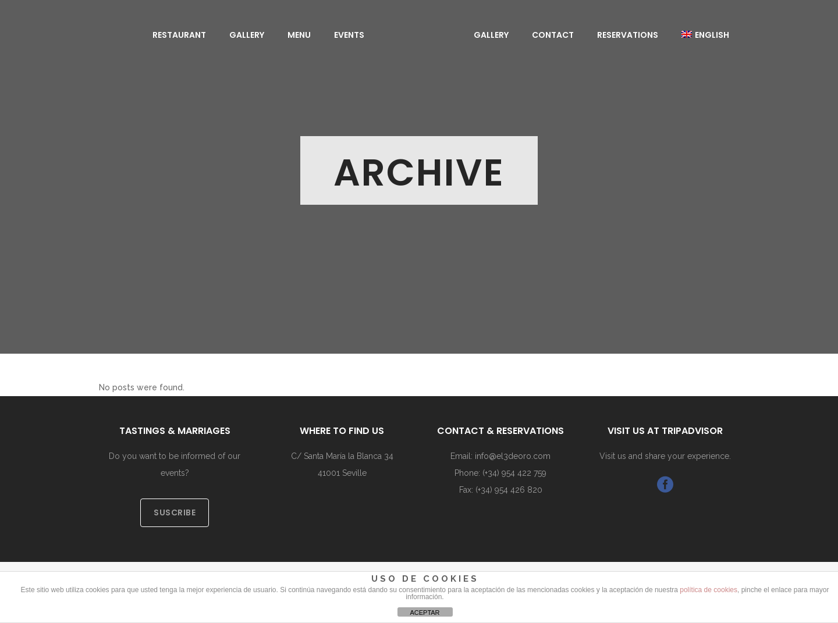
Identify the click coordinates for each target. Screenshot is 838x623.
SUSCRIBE (175, 512)
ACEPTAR (424, 612)
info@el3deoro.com (513, 456)
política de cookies (708, 590)
